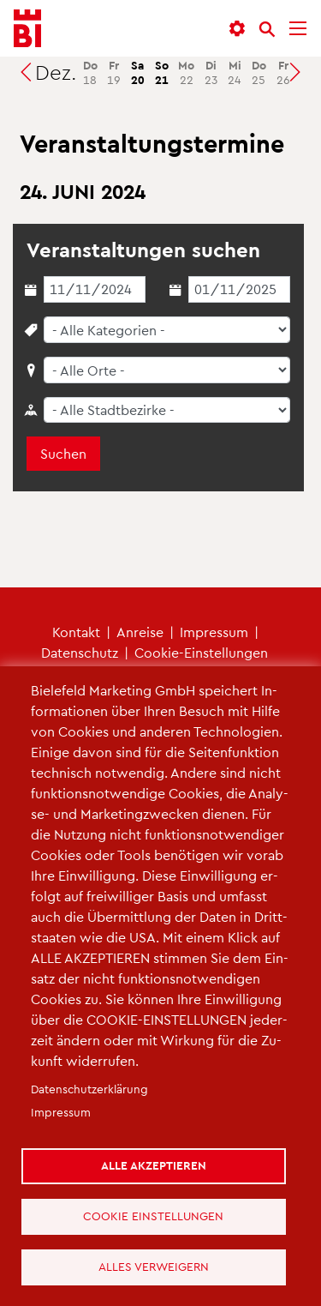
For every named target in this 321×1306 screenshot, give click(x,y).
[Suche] (267, 29)
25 (259, 72)
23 (211, 72)
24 (234, 72)
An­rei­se (139, 631)
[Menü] (297, 28)
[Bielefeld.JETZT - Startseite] (27, 28)
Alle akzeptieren (153, 1165)
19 (114, 72)
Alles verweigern (153, 1266)
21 (162, 72)
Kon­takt (76, 631)
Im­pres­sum (214, 631)
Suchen (63, 453)
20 (138, 72)
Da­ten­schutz (79, 652)
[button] (237, 28)
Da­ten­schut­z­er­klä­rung (89, 1088)
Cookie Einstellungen (153, 1215)
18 (90, 72)
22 (186, 72)
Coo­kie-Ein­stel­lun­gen (201, 652)
